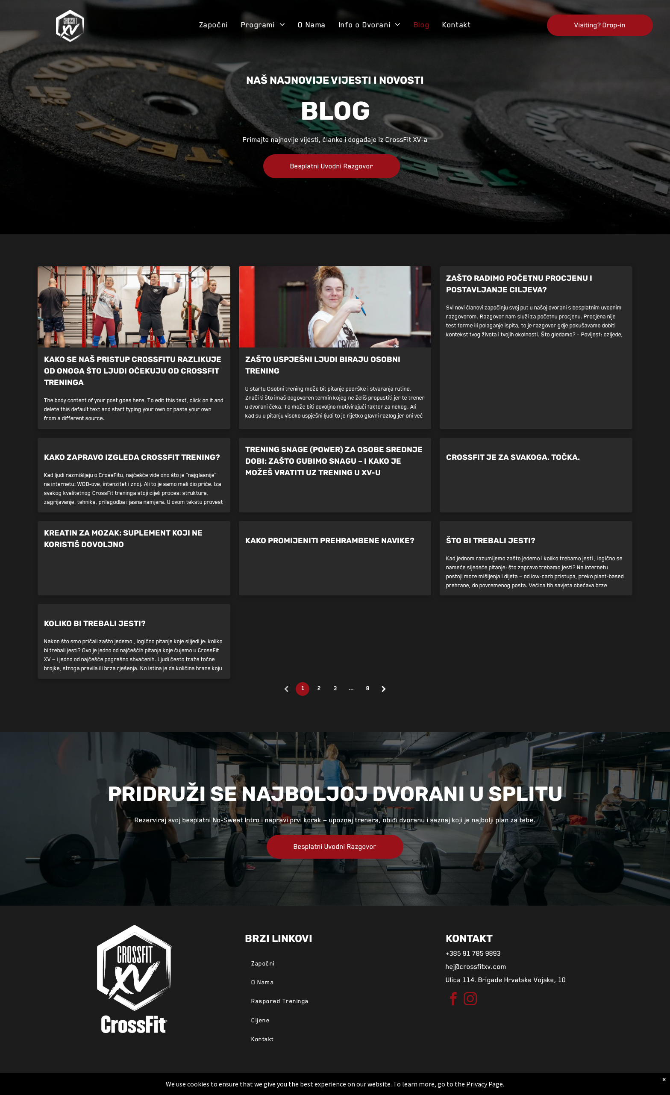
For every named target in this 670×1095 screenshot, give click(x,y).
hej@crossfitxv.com (476, 967)
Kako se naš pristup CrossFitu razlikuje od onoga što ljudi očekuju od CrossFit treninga (132, 371)
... (351, 689)
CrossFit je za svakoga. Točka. (513, 457)
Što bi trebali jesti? (490, 540)
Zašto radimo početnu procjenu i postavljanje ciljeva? (519, 284)
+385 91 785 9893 (473, 953)
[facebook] (453, 1000)
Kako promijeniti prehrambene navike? (329, 540)
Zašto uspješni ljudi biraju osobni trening (322, 365)
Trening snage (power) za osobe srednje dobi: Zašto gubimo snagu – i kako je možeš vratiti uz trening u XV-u (334, 461)
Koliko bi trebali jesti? (95, 623)
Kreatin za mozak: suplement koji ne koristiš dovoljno (123, 538)
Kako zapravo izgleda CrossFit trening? (132, 457)
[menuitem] (214, 24)
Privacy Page (484, 1084)
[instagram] (470, 1000)
